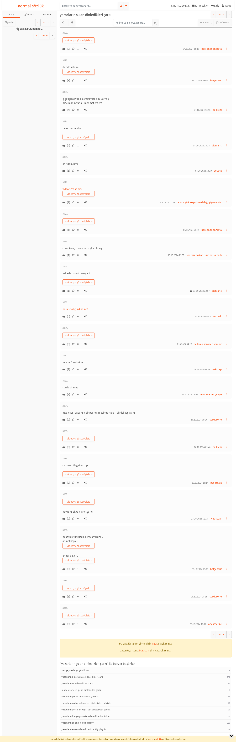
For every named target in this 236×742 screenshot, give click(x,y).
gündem (29, 14)
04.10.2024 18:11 (191, 48)
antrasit (217, 316)
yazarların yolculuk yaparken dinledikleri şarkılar (86, 709)
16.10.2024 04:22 (183, 344)
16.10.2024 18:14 (200, 482)
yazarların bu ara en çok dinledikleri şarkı (82, 676)
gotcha (218, 170)
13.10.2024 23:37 (176, 255)
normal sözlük (31, 6)
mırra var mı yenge (211, 394)
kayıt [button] (155, 643)
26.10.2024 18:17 (198, 624)
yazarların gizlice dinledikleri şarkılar (79, 696)
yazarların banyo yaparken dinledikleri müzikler (85, 716)
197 (45, 22)
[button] (180, 6)
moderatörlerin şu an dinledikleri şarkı (81, 689)
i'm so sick (76, 189)
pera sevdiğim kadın (74, 309)
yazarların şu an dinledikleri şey (77, 722)
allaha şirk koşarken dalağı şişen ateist (199, 202)
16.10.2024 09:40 (202, 447)
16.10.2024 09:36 (199, 419)
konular (47, 14)
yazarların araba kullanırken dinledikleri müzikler (86, 703)
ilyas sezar (216, 518)
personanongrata (211, 48)
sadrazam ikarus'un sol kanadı (204, 255)
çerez (151, 739)
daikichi (217, 109)
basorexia (216, 482)
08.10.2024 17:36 (167, 202)
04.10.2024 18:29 (203, 170)
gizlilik (159, 739)
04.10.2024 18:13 (200, 80)
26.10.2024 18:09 (200, 569)
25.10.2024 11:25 (199, 518)
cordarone (215, 419)
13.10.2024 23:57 (201, 290)
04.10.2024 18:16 (202, 109)
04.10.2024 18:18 (201, 145)
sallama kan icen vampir (208, 344)
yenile (9, 22)
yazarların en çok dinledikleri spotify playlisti (84, 729)
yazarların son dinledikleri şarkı (77, 683)
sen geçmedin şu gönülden (75, 670)
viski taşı (217, 369)
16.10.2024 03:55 (202, 316)
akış (11, 14)
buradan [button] (144, 650)
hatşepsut (216, 80)
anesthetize (215, 624)
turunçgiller (200, 5)
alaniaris (217, 145)
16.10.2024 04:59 (201, 369)
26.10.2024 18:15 (199, 596)
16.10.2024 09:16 (190, 394)
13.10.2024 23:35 (191, 229)
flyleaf (66, 189)
